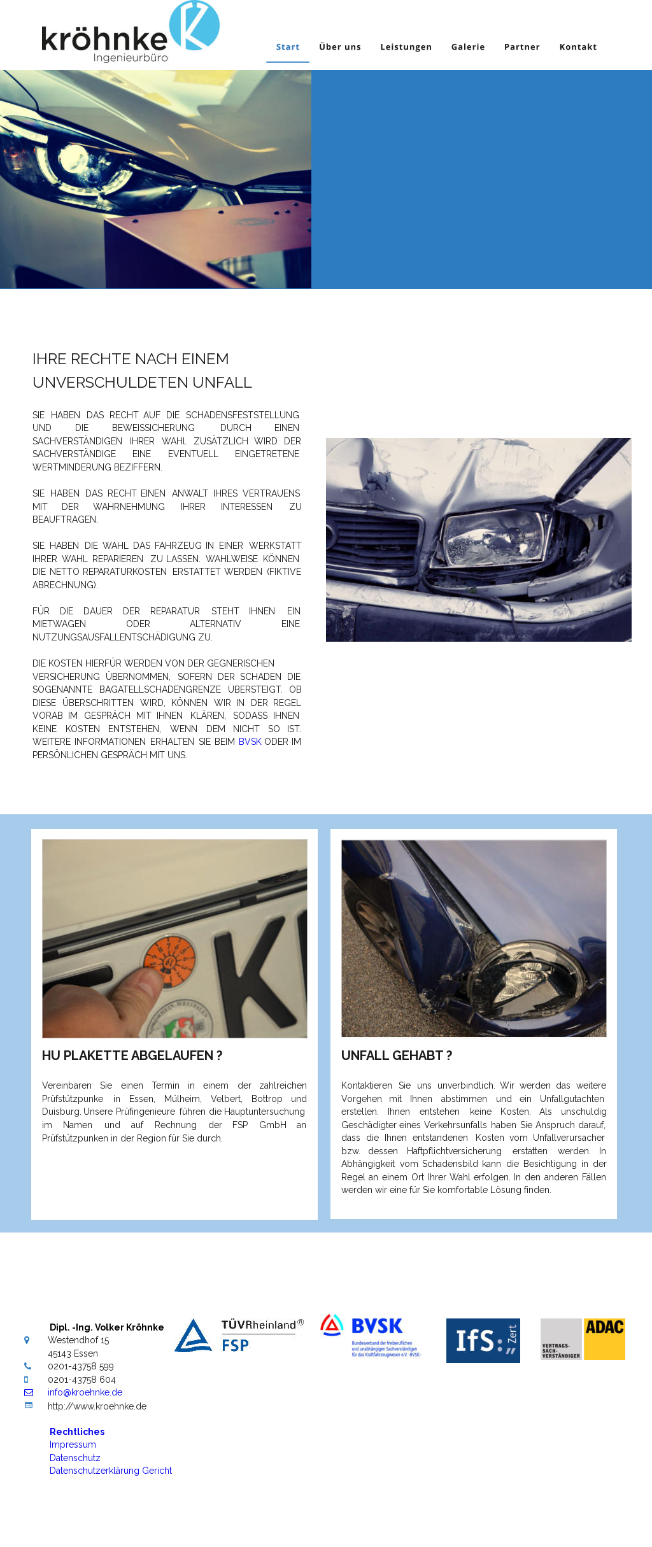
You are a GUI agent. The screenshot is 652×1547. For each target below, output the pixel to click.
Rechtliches (77, 1432)
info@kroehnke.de (85, 1392)
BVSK (250, 742)
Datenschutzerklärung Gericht (111, 1471)
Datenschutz (76, 1458)
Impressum (74, 1444)
